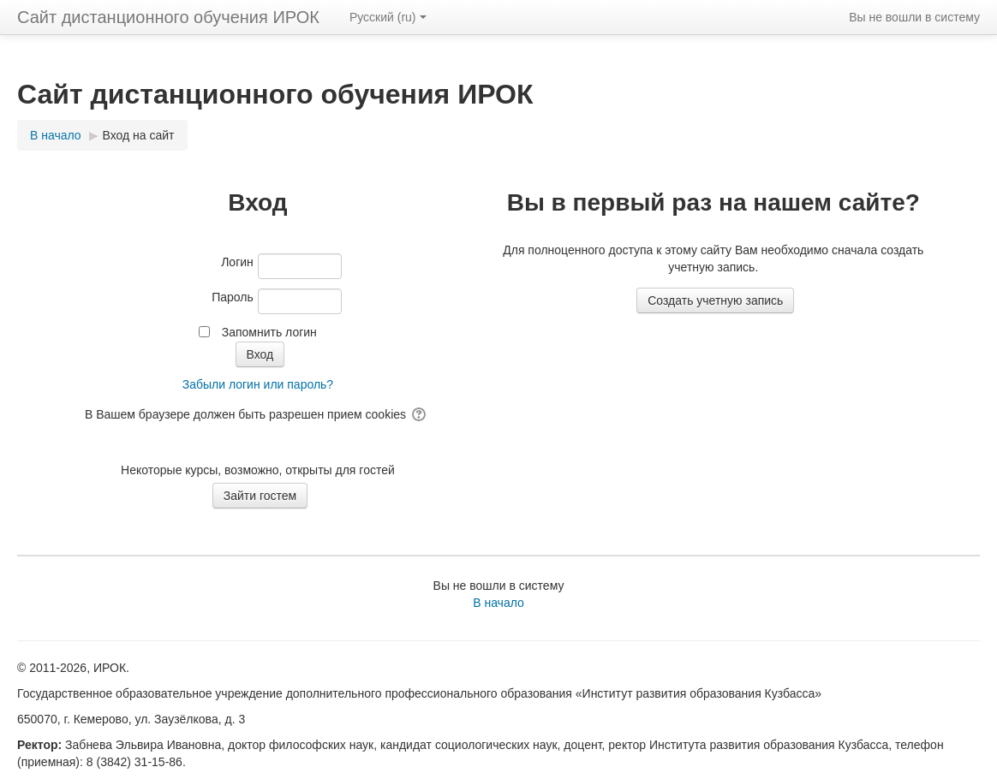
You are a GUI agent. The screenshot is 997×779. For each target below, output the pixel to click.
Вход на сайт (139, 135)
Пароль (233, 297)
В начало (498, 603)
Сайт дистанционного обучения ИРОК (168, 17)
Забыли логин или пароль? (257, 384)
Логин (237, 262)
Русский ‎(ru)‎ (388, 17)
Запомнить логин (269, 332)
